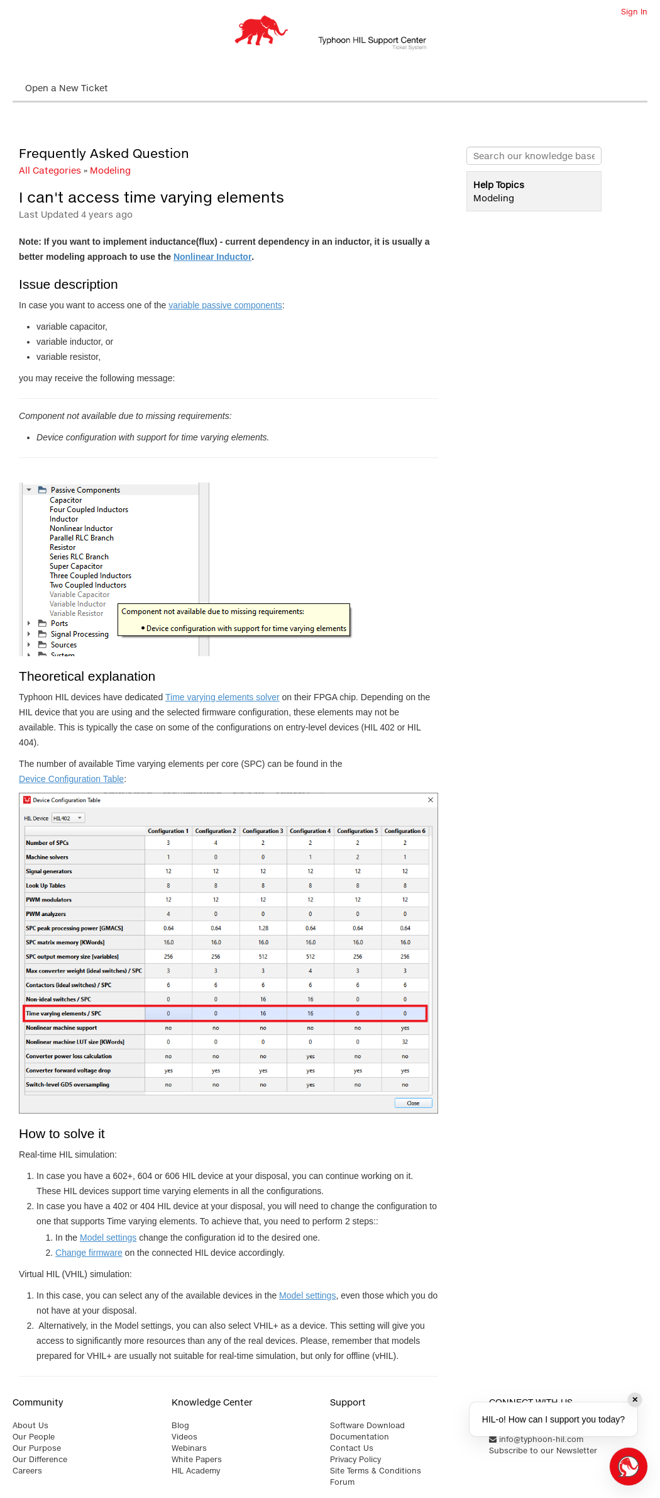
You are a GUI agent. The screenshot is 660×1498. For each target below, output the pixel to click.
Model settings (108, 1237)
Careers (27, 1470)
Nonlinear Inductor (212, 257)
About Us (30, 1425)
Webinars (189, 1448)
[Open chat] (628, 1466)
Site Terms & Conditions (375, 1470)
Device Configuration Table (71, 779)
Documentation (359, 1436)
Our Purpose (37, 1448)
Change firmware (89, 1253)
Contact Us (351, 1448)
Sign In (634, 11)
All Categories (50, 170)
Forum (342, 1482)
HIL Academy (196, 1470)
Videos (184, 1436)
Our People (34, 1436)
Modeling (110, 170)
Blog (180, 1425)
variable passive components (225, 305)
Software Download (367, 1425)
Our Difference (40, 1459)
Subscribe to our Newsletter (543, 1450)
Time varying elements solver (222, 697)
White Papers (197, 1459)
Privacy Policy (355, 1459)
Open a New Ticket (66, 87)
